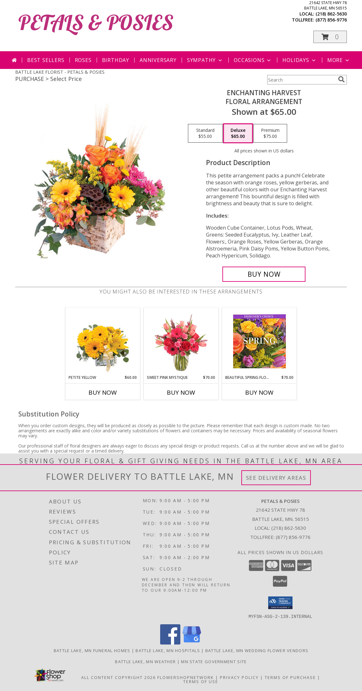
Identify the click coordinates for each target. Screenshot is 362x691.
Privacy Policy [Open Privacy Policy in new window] (239, 677)
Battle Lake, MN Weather (145, 661)
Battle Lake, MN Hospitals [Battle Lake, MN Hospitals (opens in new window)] (168, 650)
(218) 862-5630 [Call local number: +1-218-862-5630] (331, 14)
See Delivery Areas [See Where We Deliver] (276, 477)
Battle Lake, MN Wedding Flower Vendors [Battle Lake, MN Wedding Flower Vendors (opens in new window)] (256, 650)
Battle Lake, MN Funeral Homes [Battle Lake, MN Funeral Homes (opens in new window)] (92, 650)
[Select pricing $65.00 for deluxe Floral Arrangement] (238, 133)
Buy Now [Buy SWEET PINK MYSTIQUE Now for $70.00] (181, 392)
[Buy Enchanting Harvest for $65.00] (263, 274)
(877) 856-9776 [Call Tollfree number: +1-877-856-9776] (293, 537)
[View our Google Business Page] (192, 642)
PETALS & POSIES (95, 22)
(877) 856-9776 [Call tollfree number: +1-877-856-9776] (331, 20)
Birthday (115, 60)
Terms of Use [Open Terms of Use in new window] (200, 681)
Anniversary (158, 60)
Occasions (253, 60)
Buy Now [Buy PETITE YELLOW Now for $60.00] (102, 392)
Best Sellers (45, 60)
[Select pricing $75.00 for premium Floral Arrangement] (270, 133)
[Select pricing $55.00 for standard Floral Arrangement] (205, 133)
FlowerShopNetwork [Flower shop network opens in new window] (185, 677)
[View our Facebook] (170, 642)
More (338, 60)
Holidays (299, 60)
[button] (330, 37)
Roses (83, 60)
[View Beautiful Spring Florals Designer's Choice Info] (259, 341)
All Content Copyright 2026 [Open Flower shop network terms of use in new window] (118, 677)
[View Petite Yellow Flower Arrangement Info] (102, 341)
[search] (341, 79)
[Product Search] (301, 79)
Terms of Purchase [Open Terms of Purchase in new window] (290, 677)
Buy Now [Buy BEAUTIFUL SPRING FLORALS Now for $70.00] (259, 392)
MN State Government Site (214, 661)
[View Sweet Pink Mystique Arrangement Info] (181, 341)
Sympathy (205, 60)
